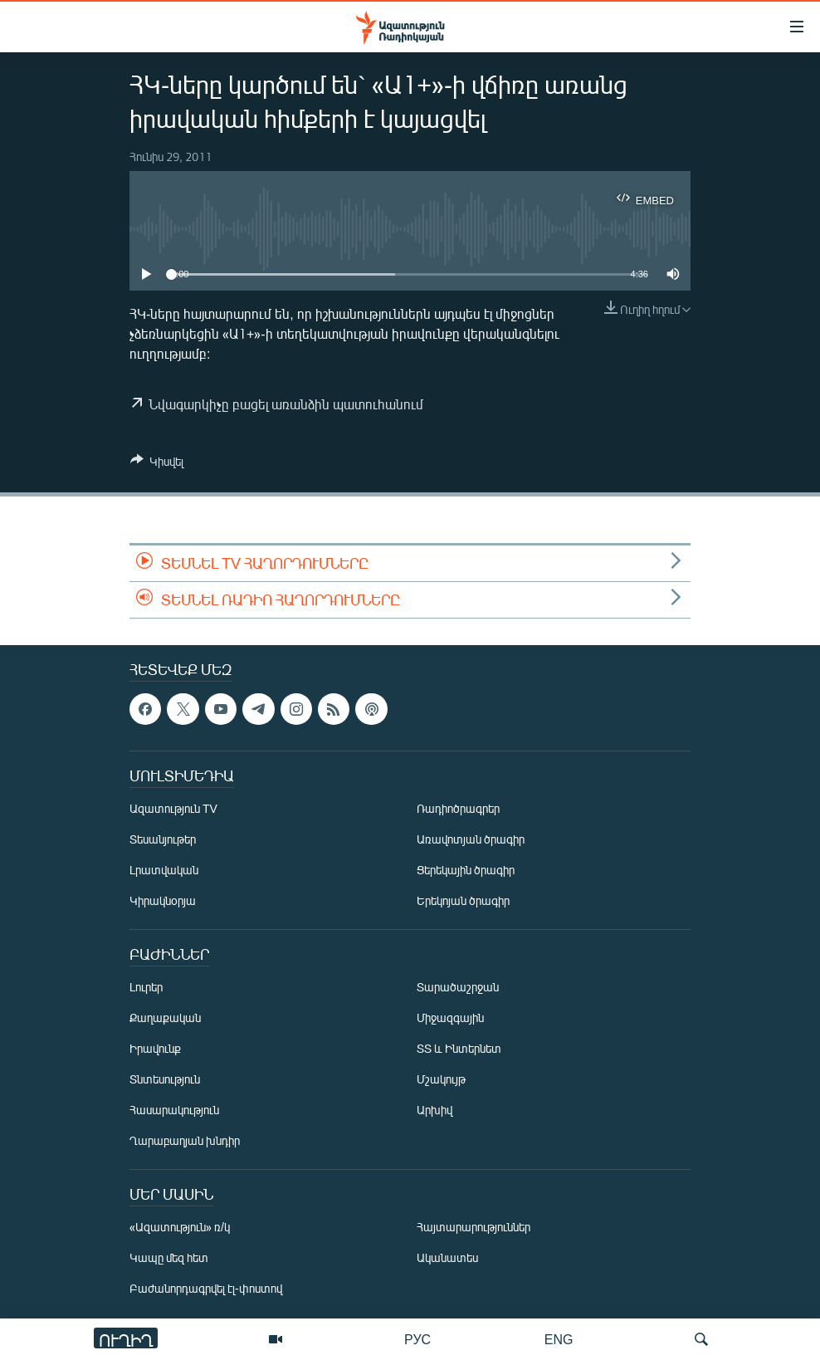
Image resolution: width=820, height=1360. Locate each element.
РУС (417, 1339)
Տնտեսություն (164, 1079)
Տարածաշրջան (458, 987)
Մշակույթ (441, 1079)
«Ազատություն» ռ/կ (179, 1227)
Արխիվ (434, 1110)
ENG (559, 1339)
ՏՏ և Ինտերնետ (459, 1048)
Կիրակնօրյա (162, 900)
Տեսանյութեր (162, 839)
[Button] (156, 464)
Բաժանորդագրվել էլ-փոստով (205, 1288)
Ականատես (447, 1257)
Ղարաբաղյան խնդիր (184, 1140)
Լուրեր (146, 987)
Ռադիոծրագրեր (458, 808)
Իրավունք (155, 1048)
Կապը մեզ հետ (168, 1257)
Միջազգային (450, 1017)
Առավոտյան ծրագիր (471, 839)
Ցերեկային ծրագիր (466, 870)
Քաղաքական (165, 1017)
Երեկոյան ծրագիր (463, 900)
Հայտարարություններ (473, 1227)
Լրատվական (163, 870)
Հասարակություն (174, 1110)
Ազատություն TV (173, 808)
